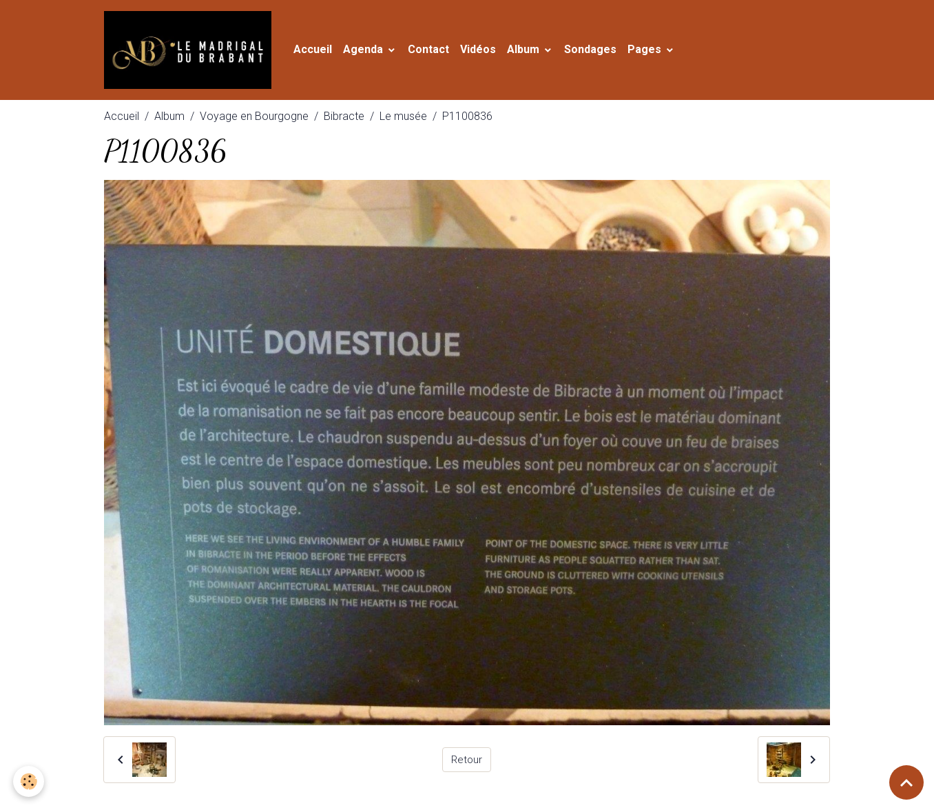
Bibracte (344, 121)
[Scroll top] (906, 782)
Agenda (374, 52)
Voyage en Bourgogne (254, 121)
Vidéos (488, 52)
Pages (656, 52)
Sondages (600, 52)
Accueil (323, 52)
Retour (466, 764)
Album (534, 52)
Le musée (403, 121)
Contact (438, 52)
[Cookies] (29, 781)
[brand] (196, 52)
